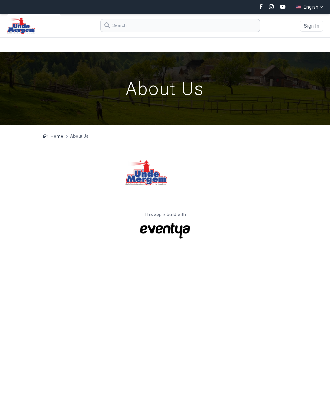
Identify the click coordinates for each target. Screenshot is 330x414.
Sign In (311, 26)
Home (56, 136)
